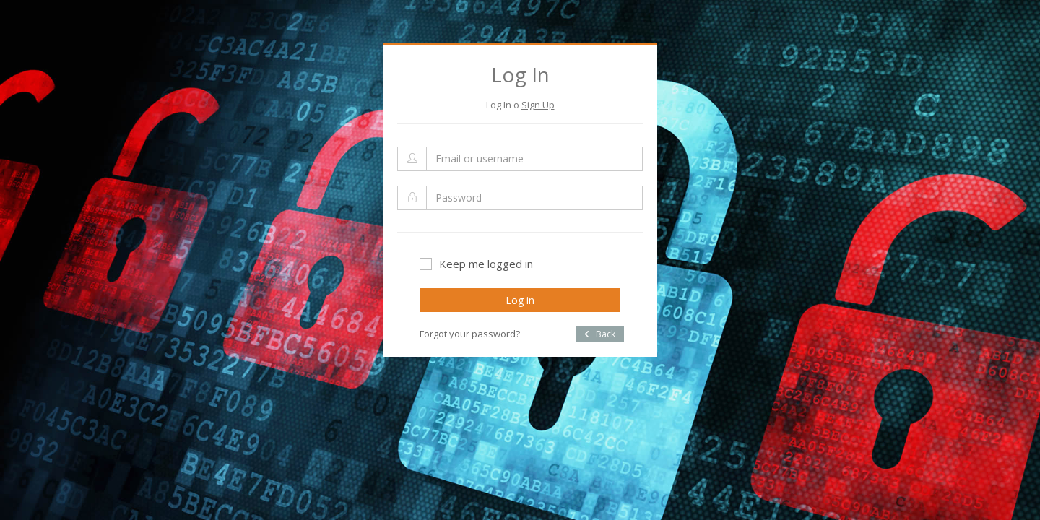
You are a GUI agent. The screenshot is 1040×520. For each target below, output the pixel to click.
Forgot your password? (470, 333)
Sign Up (538, 104)
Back (599, 334)
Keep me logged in (476, 263)
